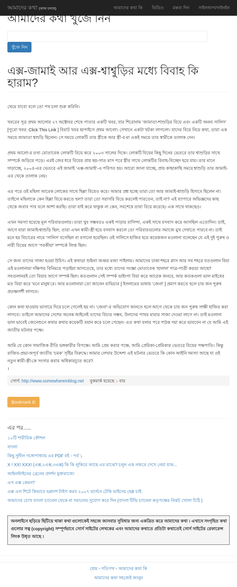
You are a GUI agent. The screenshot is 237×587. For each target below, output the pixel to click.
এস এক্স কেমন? (21, 482)
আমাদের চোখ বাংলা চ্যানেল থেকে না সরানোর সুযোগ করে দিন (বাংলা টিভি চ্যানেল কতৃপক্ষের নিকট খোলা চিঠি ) (104, 500)
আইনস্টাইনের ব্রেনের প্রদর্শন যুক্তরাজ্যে (40, 473)
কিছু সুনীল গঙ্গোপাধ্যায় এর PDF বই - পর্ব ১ (45, 455)
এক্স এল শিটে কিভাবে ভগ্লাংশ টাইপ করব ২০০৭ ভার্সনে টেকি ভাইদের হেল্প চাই (74, 491)
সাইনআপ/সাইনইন (214, 7)
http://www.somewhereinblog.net (53, 380)
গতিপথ (107, 568)
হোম (94, 568)
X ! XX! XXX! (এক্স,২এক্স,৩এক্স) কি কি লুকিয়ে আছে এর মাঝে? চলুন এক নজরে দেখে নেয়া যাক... (92, 464)
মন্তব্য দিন (181, 7)
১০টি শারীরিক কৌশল (26, 437)
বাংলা (12, 446)
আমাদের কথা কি (128, 7)
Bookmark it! (23, 402)
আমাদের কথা (31, 8)
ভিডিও (158, 7)
